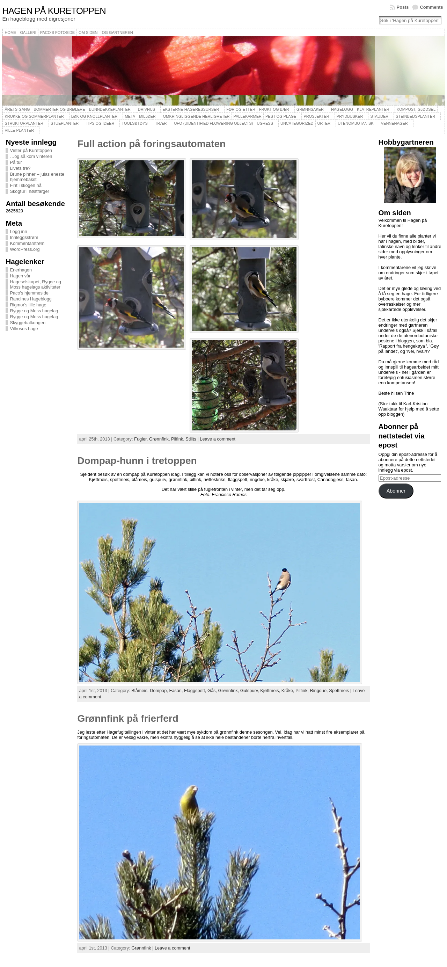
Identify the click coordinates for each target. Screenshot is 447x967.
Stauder (379, 116)
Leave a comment (217, 439)
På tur (16, 162)
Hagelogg (342, 109)
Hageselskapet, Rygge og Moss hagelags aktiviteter (35, 284)
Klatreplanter (373, 109)
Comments (431, 7)
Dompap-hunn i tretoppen (137, 460)
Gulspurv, (250, 690)
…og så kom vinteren (31, 156)
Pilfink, (178, 439)
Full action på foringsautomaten (151, 143)
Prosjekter (316, 116)
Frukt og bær (274, 109)
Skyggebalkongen (27, 322)
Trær (161, 123)
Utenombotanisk (355, 123)
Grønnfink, (160, 439)
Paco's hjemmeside (29, 293)
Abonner (396, 491)
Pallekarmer (248, 116)
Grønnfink (141, 948)
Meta (130, 116)
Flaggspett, (195, 690)
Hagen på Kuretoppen (53, 11)
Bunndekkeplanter (110, 109)
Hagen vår (20, 275)
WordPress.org (24, 249)
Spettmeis (339, 690)
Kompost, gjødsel (416, 109)
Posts (403, 7)
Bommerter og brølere (59, 109)
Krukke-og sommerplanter (34, 116)
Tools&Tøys (134, 123)
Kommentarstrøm (27, 243)
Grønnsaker (310, 109)
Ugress (265, 123)
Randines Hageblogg (31, 298)
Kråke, (288, 690)
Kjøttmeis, (270, 690)
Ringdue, (319, 690)
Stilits (190, 439)
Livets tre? (20, 168)
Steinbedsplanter (415, 116)
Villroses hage (24, 328)
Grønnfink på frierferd (127, 718)
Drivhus (146, 109)
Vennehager (394, 123)
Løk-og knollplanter (94, 116)
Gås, (212, 690)
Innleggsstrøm (24, 237)
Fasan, (176, 690)
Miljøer (147, 116)
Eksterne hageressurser (190, 109)
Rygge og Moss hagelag (34, 310)
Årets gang (17, 109)
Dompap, (159, 690)
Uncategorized (297, 123)
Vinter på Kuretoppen (31, 150)
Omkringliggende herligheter (196, 116)
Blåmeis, (140, 690)
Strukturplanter (24, 123)
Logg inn (18, 231)
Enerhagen (21, 269)
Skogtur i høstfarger (29, 191)
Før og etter (240, 109)
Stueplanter (65, 123)
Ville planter (19, 130)
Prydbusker (350, 116)
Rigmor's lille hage (28, 304)
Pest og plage (280, 116)
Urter (324, 123)
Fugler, (141, 439)
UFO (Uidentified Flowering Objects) (213, 123)
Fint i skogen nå (25, 185)
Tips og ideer (100, 123)
